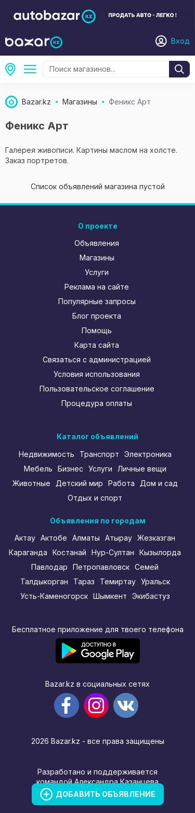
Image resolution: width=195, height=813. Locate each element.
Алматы (86, 537)
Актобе (54, 537)
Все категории (32, 69)
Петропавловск (101, 566)
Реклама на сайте (96, 286)
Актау (25, 537)
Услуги (97, 272)
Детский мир (79, 483)
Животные (31, 483)
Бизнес (70, 468)
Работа (121, 483)
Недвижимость (46, 454)
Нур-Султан (113, 552)
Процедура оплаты (96, 403)
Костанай (69, 552)
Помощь (97, 330)
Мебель (38, 468)
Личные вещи (142, 468)
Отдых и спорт (95, 497)
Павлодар (49, 566)
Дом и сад (159, 483)
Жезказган (156, 537)
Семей (147, 566)
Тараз (84, 581)
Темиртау (118, 581)
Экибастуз (151, 596)
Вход (180, 40)
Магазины (97, 257)
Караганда (28, 552)
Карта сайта (96, 344)
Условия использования (97, 374)
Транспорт (99, 454)
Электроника (148, 454)
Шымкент (110, 596)
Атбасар (13, 69)
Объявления (96, 243)
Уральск (155, 581)
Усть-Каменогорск (54, 596)
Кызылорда (160, 552)
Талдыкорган (44, 581)
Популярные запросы (97, 301)
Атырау (118, 537)
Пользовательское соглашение (97, 388)
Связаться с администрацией (97, 359)
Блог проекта (96, 315)
